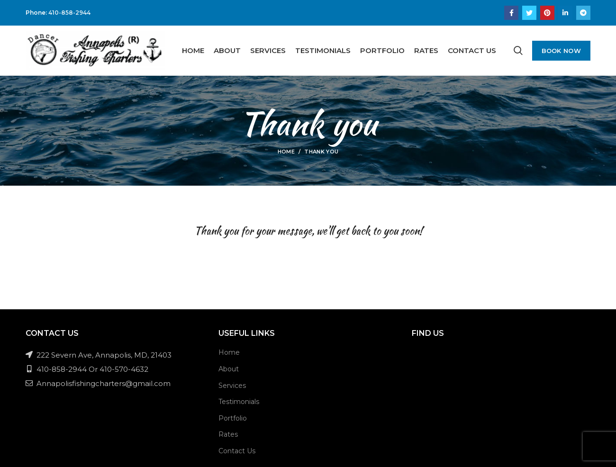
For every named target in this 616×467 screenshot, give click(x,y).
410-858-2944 (69, 12)
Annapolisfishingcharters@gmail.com (98, 383)
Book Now (561, 50)
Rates (228, 434)
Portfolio (232, 418)
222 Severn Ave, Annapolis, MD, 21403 (99, 354)
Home (286, 151)
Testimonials (238, 401)
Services (232, 385)
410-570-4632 (124, 369)
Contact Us (236, 451)
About (228, 369)
